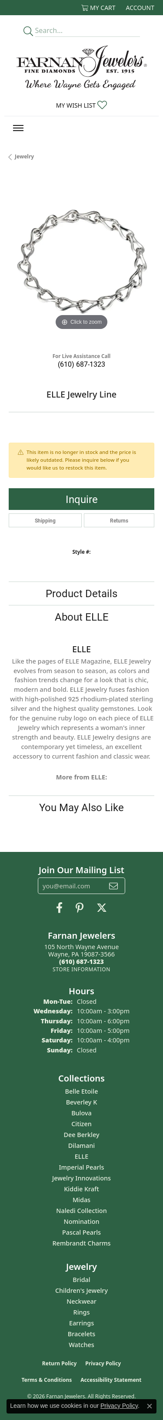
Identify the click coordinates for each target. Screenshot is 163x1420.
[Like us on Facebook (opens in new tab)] (59, 908)
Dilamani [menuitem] (81, 1145)
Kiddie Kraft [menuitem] (81, 1189)
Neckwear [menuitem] (81, 1301)
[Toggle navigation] (18, 128)
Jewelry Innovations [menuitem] (81, 1178)
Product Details (81, 593)
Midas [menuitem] (81, 1200)
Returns (119, 520)
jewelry (24, 156)
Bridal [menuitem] (81, 1279)
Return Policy (59, 1363)
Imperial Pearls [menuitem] (81, 1167)
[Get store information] (81, 969)
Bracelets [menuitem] (81, 1334)
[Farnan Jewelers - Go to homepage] (82, 68)
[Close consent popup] (149, 1406)
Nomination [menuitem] (82, 1221)
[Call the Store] (81, 961)
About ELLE (82, 617)
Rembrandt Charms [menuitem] (81, 1243)
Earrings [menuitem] (81, 1323)
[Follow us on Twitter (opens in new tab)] (101, 908)
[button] (98, 7)
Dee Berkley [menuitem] (81, 1135)
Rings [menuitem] (81, 1312)
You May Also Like (81, 807)
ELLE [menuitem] (81, 1156)
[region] (81, 259)
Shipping (45, 520)
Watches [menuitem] (81, 1345)
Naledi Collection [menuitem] (81, 1210)
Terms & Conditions (46, 1380)
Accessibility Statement (110, 1380)
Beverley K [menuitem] (81, 1102)
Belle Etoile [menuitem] (81, 1091)
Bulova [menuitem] (81, 1113)
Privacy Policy (103, 1363)
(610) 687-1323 (81, 363)
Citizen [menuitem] (81, 1124)
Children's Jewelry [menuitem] (81, 1290)
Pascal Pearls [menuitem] (81, 1232)
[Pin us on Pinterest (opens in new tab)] (79, 908)
